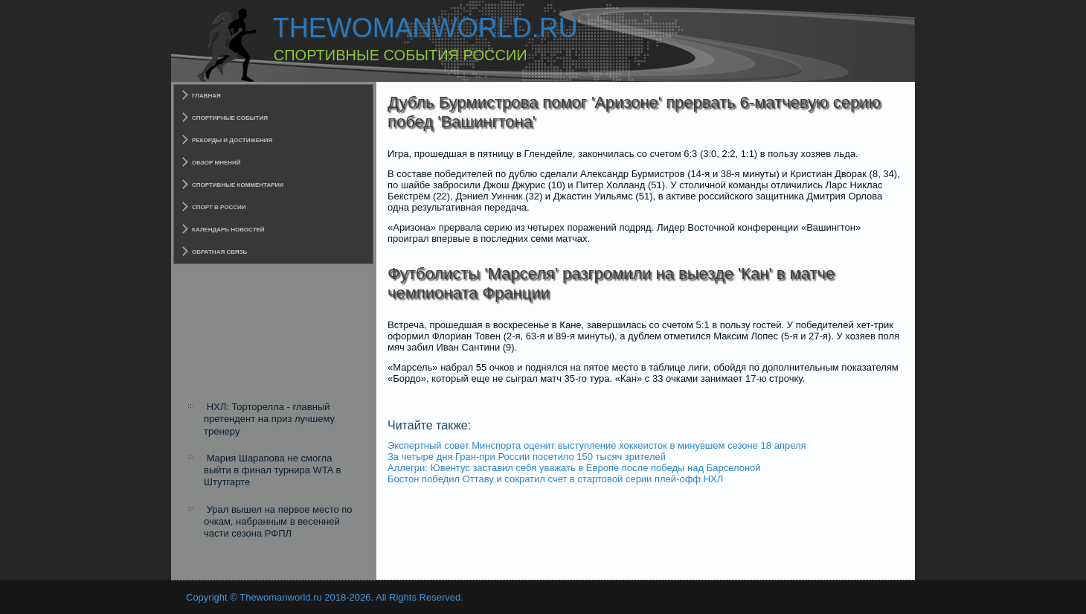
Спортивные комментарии (237, 185)
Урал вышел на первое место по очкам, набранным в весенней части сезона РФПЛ (278, 522)
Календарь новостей (228, 229)
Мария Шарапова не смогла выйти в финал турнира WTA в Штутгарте (272, 470)
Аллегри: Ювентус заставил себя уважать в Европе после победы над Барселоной (574, 467)
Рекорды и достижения (232, 140)
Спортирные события (230, 118)
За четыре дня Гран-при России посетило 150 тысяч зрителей (527, 456)
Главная (206, 95)
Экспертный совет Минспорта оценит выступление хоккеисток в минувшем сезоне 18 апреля (597, 445)
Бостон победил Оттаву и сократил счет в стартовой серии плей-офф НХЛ (555, 479)
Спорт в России (219, 207)
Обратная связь (219, 252)
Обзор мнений (216, 162)
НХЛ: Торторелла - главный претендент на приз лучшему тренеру (269, 419)
